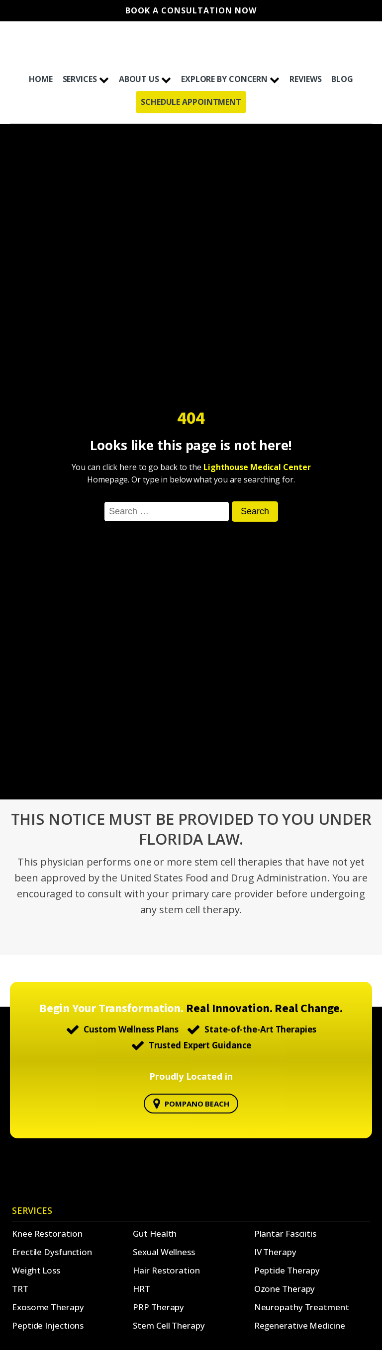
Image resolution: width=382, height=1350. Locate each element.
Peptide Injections (48, 1325)
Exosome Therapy (48, 1307)
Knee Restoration (47, 1233)
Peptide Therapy (287, 1270)
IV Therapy (275, 1252)
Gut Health (155, 1233)
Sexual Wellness (164, 1252)
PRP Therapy (158, 1307)
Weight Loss (36, 1270)
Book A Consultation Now (191, 10)
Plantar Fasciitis (285, 1233)
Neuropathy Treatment (301, 1307)
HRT (141, 1288)
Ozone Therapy (284, 1288)
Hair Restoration (166, 1270)
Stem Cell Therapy (168, 1325)
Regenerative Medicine (299, 1325)
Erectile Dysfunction (52, 1252)
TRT (20, 1288)
